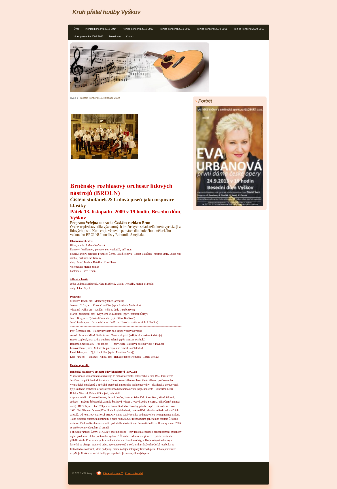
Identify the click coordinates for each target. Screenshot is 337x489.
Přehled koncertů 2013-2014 (101, 28)
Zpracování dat (134, 473)
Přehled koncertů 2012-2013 (137, 28)
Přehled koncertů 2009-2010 (248, 28)
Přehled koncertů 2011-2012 (174, 28)
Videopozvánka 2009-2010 (89, 36)
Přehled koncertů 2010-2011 (211, 28)
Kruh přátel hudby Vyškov (106, 11)
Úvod (77, 28)
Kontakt (130, 36)
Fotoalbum (115, 36)
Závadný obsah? (113, 473)
